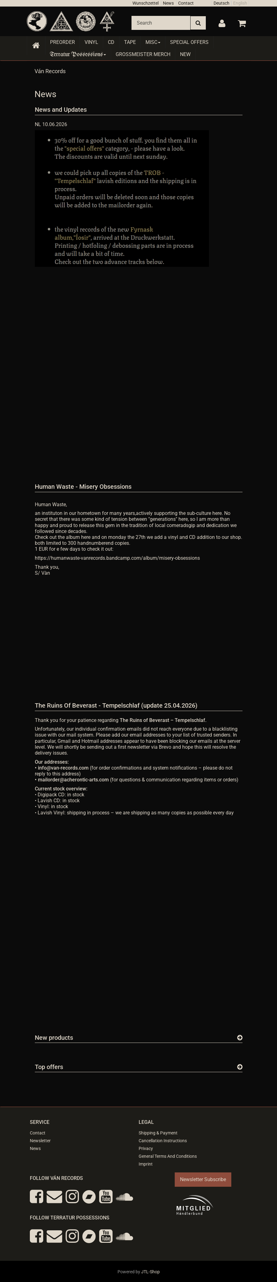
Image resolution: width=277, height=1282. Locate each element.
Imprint (146, 1164)
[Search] (161, 23)
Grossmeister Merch (143, 54)
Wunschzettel (145, 3)
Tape (130, 42)
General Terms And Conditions (168, 1156)
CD (111, 42)
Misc (152, 42)
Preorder (62, 42)
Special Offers (189, 42)
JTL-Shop (150, 1271)
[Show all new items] (239, 1037)
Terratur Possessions (78, 54)
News (168, 3)
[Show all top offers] (239, 1066)
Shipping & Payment (158, 1132)
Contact (186, 3)
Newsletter (40, 1140)
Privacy (146, 1148)
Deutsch (221, 3)
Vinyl (91, 42)
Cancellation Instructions (163, 1140)
